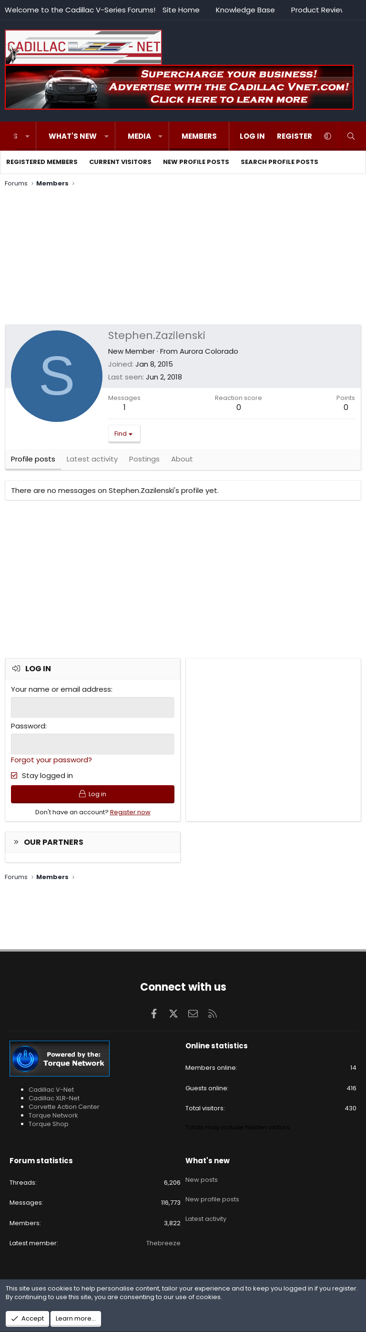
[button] (27, 136)
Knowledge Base (245, 10)
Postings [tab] (144, 462)
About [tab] (182, 462)
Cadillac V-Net (51, 1089)
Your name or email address (61, 692)
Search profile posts (279, 161)
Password (28, 728)
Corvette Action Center (64, 1106)
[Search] (351, 136)
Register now (130, 816)
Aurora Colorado (209, 351)
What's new (73, 136)
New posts (201, 1177)
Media (139, 136)
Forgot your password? (51, 762)
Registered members (42, 161)
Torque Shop (49, 1123)
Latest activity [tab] (92, 462)
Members (199, 136)
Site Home (181, 10)
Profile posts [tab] (33, 462)
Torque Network (53, 1115)
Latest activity (205, 1211)
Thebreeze (163, 1243)
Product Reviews (320, 10)
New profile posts (196, 161)
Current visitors (120, 161)
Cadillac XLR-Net (54, 1098)
